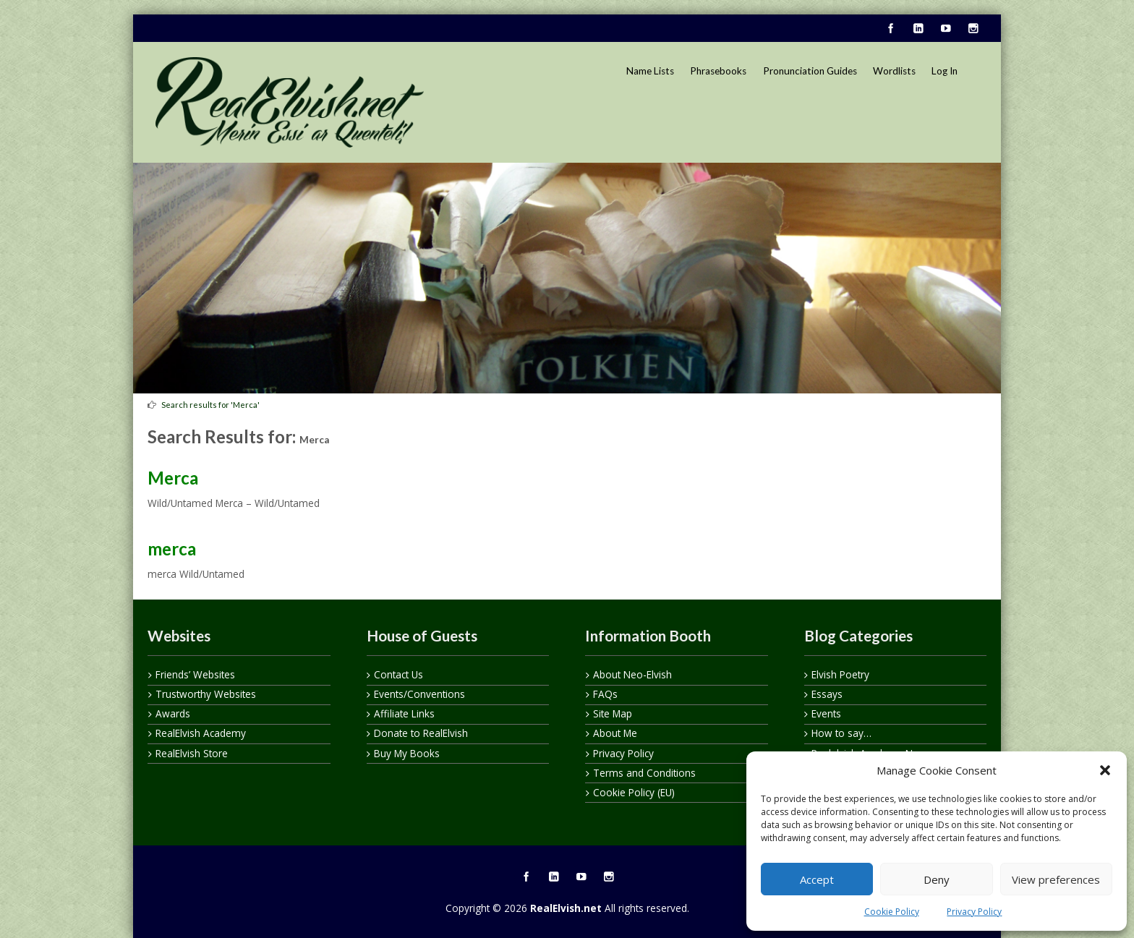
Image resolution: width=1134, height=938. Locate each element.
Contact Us (398, 674)
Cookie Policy (891, 911)
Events (826, 713)
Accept (817, 879)
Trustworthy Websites (205, 694)
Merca (173, 477)
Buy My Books (407, 753)
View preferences (1056, 879)
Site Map (612, 713)
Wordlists (894, 71)
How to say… (841, 733)
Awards (172, 713)
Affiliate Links (404, 713)
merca (172, 548)
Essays (827, 694)
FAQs (605, 694)
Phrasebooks (718, 71)
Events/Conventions (419, 694)
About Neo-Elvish (632, 674)
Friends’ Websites (195, 674)
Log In (945, 71)
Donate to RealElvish (421, 733)
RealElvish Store (191, 753)
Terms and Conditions (644, 773)
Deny (937, 879)
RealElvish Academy (200, 733)
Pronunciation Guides (810, 71)
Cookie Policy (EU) (634, 792)
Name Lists (650, 71)
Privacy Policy (974, 911)
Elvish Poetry (840, 674)
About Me (615, 733)
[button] (1105, 770)
